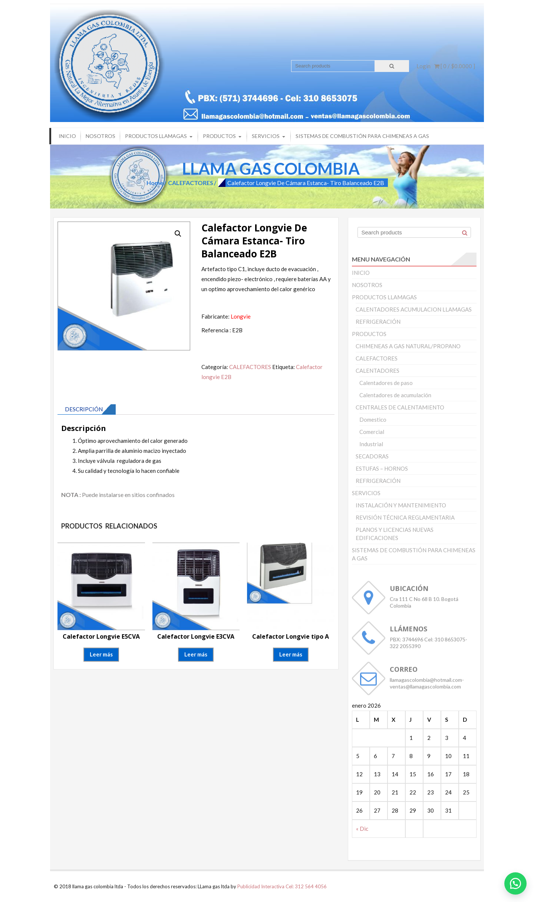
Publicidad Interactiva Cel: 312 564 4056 (282, 886)
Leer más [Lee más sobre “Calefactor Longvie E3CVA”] (195, 654)
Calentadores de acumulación (395, 395)
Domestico (372, 419)
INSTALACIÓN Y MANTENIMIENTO (401, 505)
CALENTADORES (377, 370)
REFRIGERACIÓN (378, 321)
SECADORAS (372, 456)
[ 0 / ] (454, 66)
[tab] (86, 409)
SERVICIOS (266, 136)
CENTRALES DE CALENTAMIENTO (400, 407)
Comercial (371, 431)
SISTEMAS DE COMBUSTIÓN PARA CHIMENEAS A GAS (362, 136)
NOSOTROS (100, 136)
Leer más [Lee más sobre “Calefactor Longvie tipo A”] (290, 654)
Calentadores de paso (386, 382)
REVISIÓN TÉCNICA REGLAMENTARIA (405, 517)
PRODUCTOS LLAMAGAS (156, 136)
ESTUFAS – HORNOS (382, 468)
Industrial (371, 444)
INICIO (67, 136)
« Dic (362, 828)
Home (154, 182)
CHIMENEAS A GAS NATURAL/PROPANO (408, 346)
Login (423, 66)
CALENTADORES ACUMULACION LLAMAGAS (414, 309)
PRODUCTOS (219, 136)
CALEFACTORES (190, 182)
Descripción (84, 409)
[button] (515, 883)
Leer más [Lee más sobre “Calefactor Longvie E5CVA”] (101, 654)
